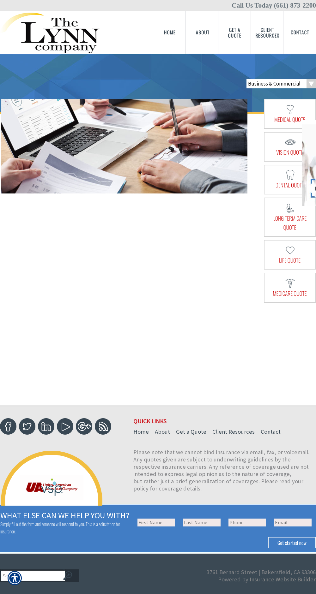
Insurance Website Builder (283, 579)
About (162, 431)
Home (141, 431)
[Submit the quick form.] (292, 542)
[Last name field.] (202, 522)
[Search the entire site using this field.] (30, 575)
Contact (271, 431)
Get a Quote (191, 431)
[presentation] (290, 113)
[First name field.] (156, 522)
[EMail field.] (293, 522)
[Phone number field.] (247, 522)
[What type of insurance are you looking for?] (281, 83)
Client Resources (233, 431)
